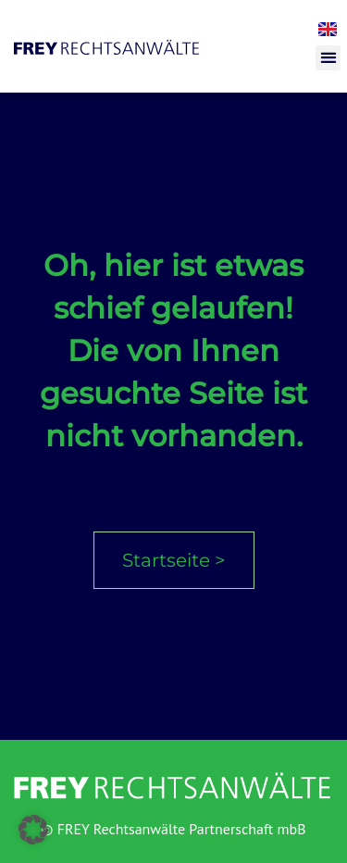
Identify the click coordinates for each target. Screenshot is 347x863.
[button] (328, 57)
